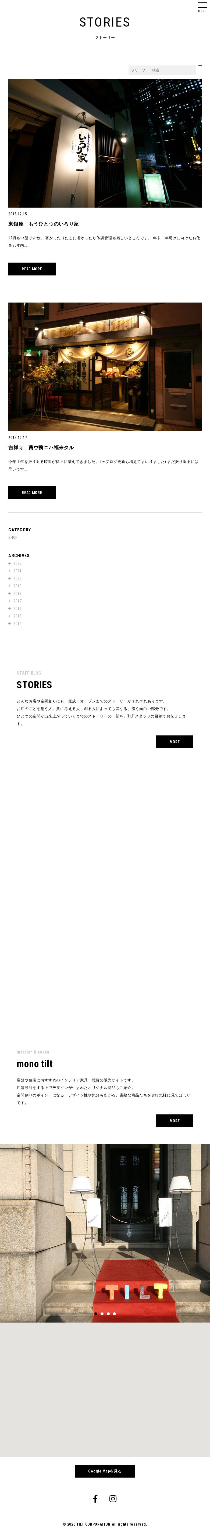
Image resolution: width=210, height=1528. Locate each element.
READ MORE (32, 269)
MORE (175, 742)
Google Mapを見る (105, 1471)
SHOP (13, 537)
